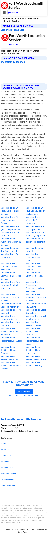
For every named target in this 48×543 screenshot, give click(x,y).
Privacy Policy (7, 480)
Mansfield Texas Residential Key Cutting (11, 339)
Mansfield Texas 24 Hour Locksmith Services (9, 220)
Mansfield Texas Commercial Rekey (34, 274)
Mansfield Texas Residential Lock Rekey (36, 358)
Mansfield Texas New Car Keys (10, 323)
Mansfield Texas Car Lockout (35, 249)
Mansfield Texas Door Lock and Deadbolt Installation (10, 285)
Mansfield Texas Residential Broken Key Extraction (11, 331)
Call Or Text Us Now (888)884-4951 (24, 395)
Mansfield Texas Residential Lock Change (8, 350)
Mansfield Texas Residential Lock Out (10, 358)
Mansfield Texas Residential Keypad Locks (34, 341)
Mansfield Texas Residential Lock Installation (33, 350)
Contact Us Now (24, 391)
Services (5, 462)
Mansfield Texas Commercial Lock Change (33, 266)
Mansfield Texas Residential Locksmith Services (11, 365)
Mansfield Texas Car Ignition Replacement (35, 240)
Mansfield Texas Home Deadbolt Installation (11, 305)
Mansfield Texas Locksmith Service (9, 317)
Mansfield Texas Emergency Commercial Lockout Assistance (35, 286)
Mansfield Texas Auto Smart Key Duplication (36, 234)
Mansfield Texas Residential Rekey (34, 364)
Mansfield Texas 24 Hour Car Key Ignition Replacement (35, 211)
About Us (5, 450)
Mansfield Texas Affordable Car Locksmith (33, 220)
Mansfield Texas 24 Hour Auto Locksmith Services (10, 211)
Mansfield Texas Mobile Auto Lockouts (36, 317)
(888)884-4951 (13, 13)
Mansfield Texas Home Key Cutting (36, 305)
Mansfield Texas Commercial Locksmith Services (11, 276)
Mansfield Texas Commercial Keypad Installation (10, 266)
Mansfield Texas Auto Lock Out (10, 234)
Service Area (7, 468)
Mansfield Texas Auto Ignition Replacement (10, 228)
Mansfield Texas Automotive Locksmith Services (11, 242)
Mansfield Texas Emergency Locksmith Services (36, 297)
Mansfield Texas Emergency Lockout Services (10, 297)
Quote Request (8, 486)
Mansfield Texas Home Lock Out (11, 311)
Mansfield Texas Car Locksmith (10, 255)
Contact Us (6, 456)
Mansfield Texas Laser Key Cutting (36, 311)
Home (3, 444)
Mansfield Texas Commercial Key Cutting (33, 257)
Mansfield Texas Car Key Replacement (10, 249)
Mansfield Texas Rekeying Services (34, 323)
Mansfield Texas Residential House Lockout (34, 331)
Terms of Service (8, 474)
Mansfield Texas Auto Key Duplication (35, 228)
